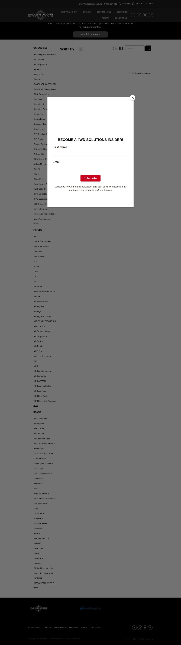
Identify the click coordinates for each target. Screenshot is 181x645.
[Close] (132, 97)
